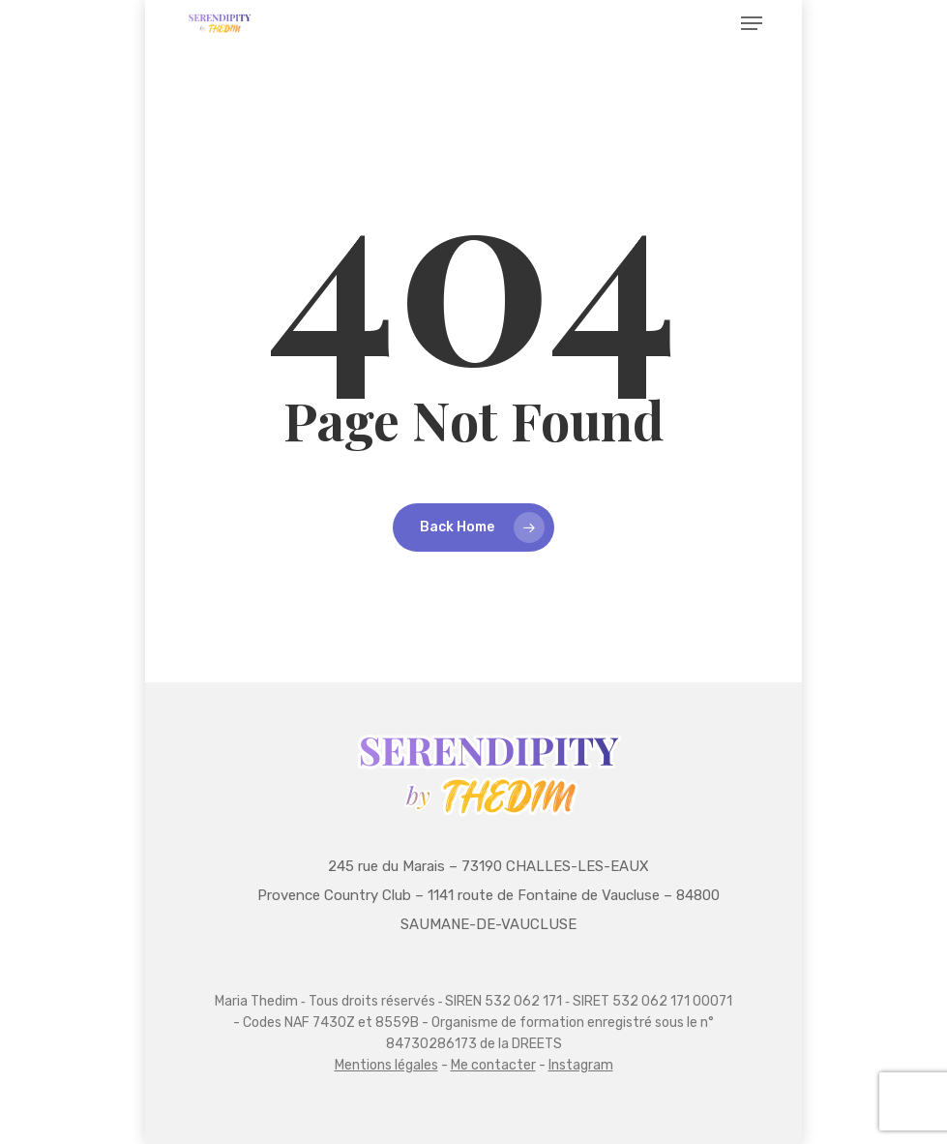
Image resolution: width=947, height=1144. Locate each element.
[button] (751, 23)
